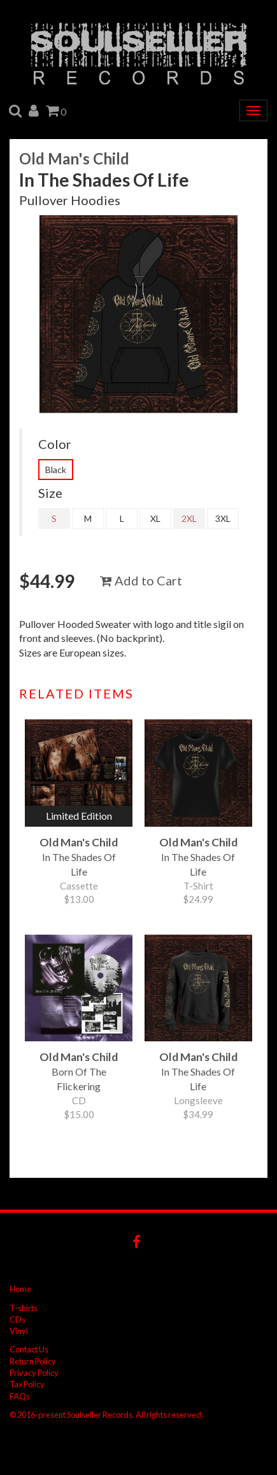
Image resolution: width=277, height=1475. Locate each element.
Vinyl (19, 1331)
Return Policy (33, 1361)
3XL (223, 518)
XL (155, 518)
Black (55, 469)
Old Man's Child (74, 158)
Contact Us (29, 1349)
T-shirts (24, 1308)
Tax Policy (27, 1384)
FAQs (20, 1396)
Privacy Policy (34, 1373)
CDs (17, 1319)
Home (20, 1289)
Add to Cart (141, 580)
